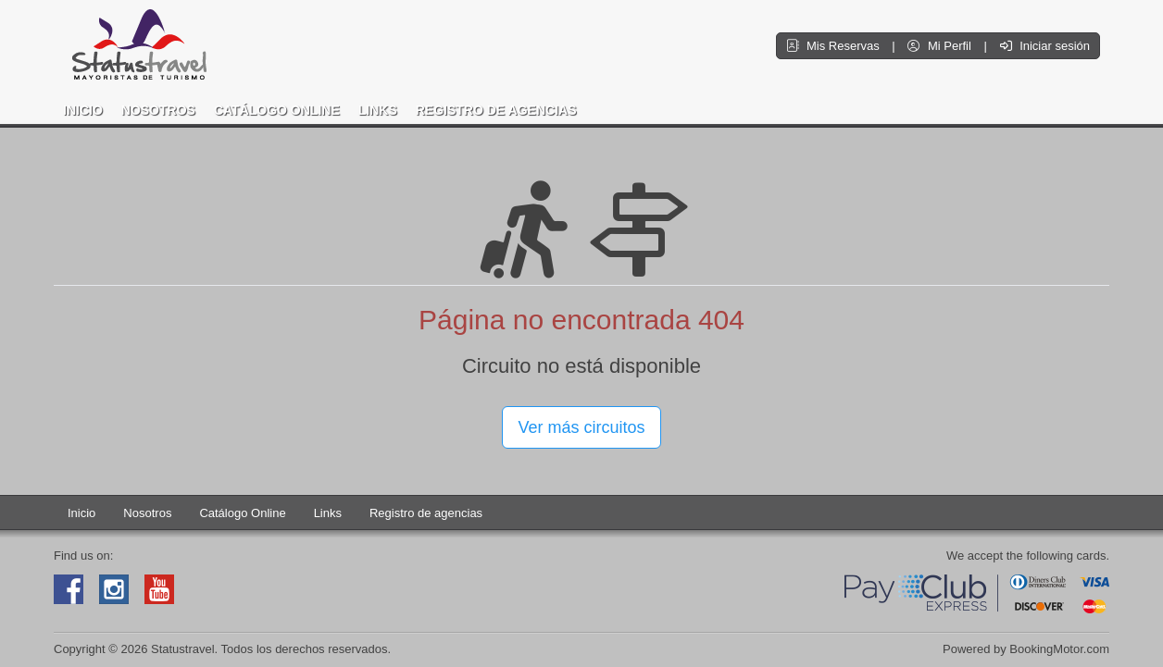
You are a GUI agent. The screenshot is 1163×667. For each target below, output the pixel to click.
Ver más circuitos (581, 427)
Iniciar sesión (1045, 46)
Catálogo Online (277, 110)
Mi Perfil (940, 46)
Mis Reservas (834, 46)
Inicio (83, 110)
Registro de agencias (496, 110)
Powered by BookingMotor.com (1026, 649)
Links (377, 110)
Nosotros (158, 110)
